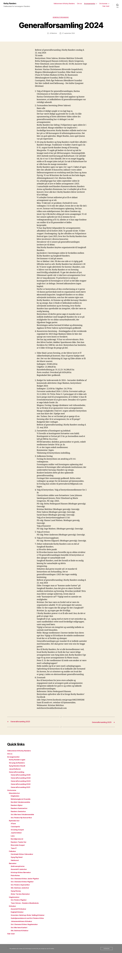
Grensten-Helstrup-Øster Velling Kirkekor (29, 915)
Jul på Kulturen (15, 769)
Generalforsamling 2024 (22, 778)
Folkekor (13, 851)
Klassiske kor (15, 793)
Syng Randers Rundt (18, 766)
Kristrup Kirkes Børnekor (22, 873)
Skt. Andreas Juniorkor (21, 888)
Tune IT (14, 848)
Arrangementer (89, 4)
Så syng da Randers (18, 763)
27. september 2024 (68, 34)
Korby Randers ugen (18, 760)
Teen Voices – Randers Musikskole (26, 903)
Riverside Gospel (18, 845)
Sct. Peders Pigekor (20, 900)
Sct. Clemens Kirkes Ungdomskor (26, 925)
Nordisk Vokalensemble (21, 802)
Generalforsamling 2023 (22, 781)
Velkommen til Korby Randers (64, 4)
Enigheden (15, 796)
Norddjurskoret (18, 839)
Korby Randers (11, 4)
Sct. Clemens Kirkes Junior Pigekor (27, 879)
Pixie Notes (16, 876)
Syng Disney (16, 891)
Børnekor (13, 864)
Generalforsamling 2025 (22, 775)
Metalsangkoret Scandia (22, 799)
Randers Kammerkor (20, 808)
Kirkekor (13, 906)
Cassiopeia (16, 827)
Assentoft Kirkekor (19, 909)
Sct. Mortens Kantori (20, 928)
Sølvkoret (15, 860)
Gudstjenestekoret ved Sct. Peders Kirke (29, 918)
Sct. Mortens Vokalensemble (24, 815)
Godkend (106, 948)
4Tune (14, 824)
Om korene (103, 4)
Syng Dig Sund (17, 857)
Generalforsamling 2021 (21, 787)
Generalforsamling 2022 (22, 784)
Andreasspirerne (18, 866)
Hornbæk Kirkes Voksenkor (23, 854)
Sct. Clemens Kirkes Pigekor (23, 882)
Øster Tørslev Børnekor (21, 894)
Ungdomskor (15, 897)
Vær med (105, 6)
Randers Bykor (17, 805)
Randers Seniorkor (19, 812)
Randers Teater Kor (19, 842)
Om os (79, 4)
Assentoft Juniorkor (20, 869)
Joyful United (17, 833)
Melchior (54, 34)
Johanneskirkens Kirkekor (22, 921)
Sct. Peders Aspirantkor (21, 885)
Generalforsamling (61, 18)
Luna (13, 836)
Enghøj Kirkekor (18, 912)
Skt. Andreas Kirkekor (20, 931)
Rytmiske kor (15, 821)
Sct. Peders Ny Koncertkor (22, 818)
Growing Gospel (18, 830)
